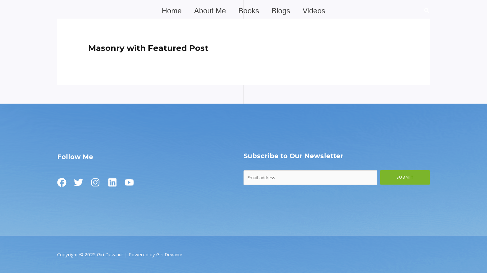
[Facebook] (61, 182)
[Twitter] (80, 182)
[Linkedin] (117, 182)
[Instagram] (99, 182)
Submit (405, 177)
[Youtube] (136, 182)
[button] (427, 11)
